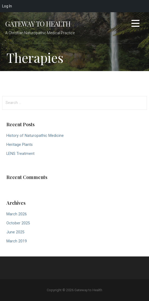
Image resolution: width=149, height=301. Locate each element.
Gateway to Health (37, 23)
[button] (135, 24)
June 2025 (15, 232)
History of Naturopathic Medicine (35, 135)
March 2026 (16, 214)
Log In (7, 6)
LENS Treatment (20, 153)
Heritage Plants (19, 144)
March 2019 (16, 241)
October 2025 (18, 223)
